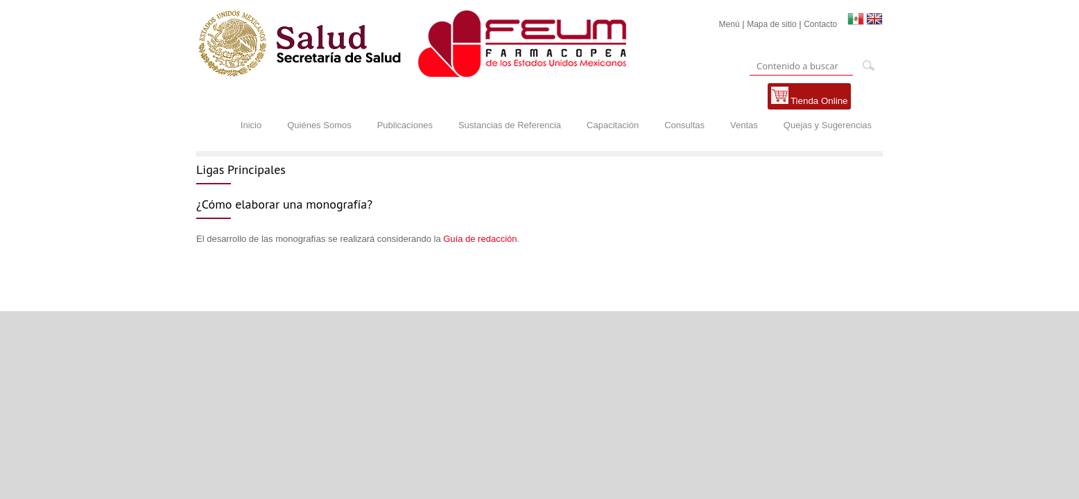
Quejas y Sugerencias (828, 125)
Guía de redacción (480, 239)
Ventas (744, 125)
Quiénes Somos (319, 125)
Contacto (820, 24)
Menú (729, 24)
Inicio (251, 125)
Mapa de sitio (771, 24)
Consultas (684, 125)
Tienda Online (809, 96)
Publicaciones (405, 125)
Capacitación (613, 125)
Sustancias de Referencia (509, 125)
